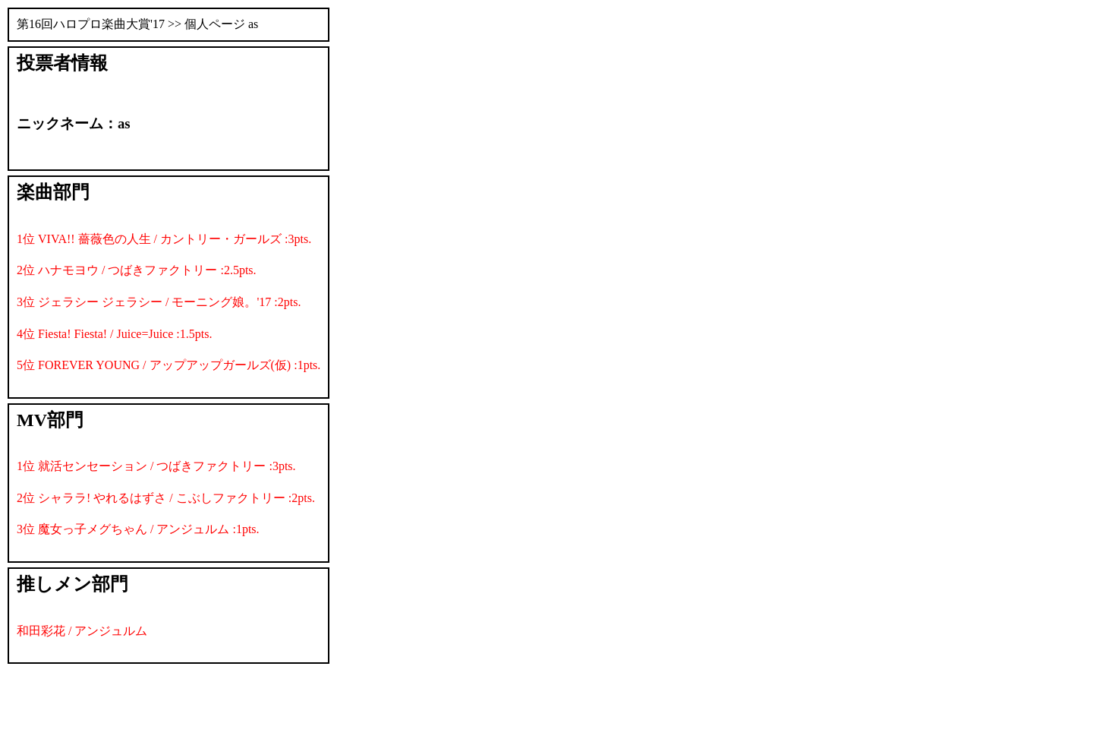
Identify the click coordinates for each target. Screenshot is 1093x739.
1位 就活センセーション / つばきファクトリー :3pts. (156, 466)
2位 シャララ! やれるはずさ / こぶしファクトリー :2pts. (166, 497)
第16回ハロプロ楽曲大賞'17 (91, 23)
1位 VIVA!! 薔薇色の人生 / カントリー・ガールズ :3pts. (164, 238)
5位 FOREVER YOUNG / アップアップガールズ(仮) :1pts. (168, 364)
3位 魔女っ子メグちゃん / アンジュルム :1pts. (138, 529)
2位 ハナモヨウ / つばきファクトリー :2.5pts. (137, 270)
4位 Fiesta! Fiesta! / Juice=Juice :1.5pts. (114, 333)
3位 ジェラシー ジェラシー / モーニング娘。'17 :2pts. (159, 301)
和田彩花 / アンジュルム (82, 630)
